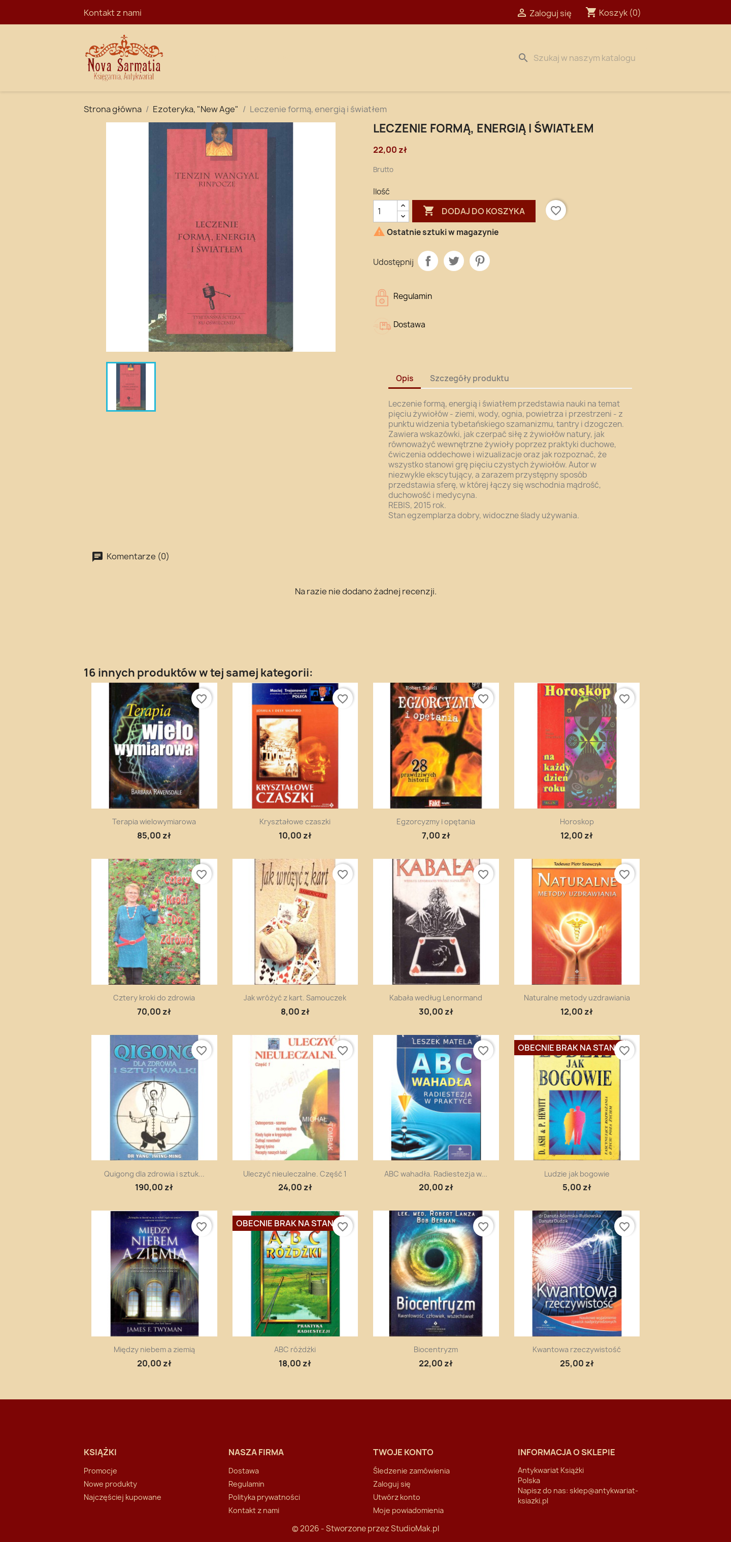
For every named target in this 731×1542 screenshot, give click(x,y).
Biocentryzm (436, 1349)
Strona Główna (227, 57)
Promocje (100, 1471)
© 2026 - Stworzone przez (341, 1528)
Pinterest (480, 261)
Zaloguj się (392, 1484)
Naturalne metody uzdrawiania (577, 997)
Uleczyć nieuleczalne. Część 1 (295, 1174)
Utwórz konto (396, 1497)
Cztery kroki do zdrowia (154, 997)
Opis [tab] (404, 378)
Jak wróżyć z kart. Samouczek (295, 997)
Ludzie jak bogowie (577, 1174)
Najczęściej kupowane (122, 1497)
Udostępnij (428, 261)
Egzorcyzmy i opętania (435, 821)
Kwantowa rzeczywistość (577, 1349)
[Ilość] (385, 211)
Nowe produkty (110, 1484)
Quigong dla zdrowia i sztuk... (154, 1174)
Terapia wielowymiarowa (154, 821)
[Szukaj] (580, 58)
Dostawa (292, 57)
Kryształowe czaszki (294, 821)
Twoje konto (403, 1452)
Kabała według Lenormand (435, 997)
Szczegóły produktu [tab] (469, 378)
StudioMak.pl (415, 1528)
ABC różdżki (295, 1349)
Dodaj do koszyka (474, 211)
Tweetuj (454, 261)
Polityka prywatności (264, 1497)
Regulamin (246, 1484)
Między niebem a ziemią (154, 1349)
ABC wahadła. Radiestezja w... (435, 1174)
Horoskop (577, 821)
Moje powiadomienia (408, 1510)
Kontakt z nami (113, 12)
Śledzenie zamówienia (411, 1471)
